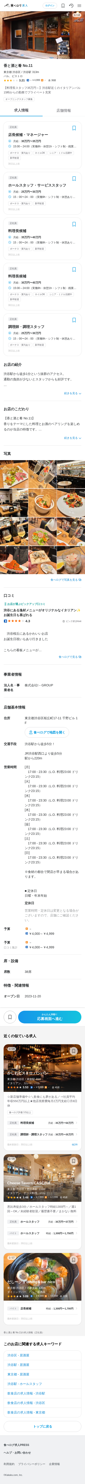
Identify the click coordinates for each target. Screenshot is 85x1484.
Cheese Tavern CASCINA (42, 1201)
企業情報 (54, 1464)
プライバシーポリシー (31, 1464)
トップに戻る (42, 1426)
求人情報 (21, 110)
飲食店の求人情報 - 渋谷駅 (26, 1393)
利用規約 (9, 1464)
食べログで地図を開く (49, 732)
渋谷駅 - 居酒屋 (18, 1365)
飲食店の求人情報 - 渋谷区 (26, 1403)
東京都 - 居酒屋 (18, 1374)
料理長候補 (17, 231)
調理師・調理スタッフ (26, 327)
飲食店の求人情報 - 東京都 (26, 1412)
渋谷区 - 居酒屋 (18, 1355)
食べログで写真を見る (64, 579)
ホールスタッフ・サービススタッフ (37, 185)
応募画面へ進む (50, 1017)
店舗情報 (63, 110)
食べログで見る (68, 656)
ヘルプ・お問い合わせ (17, 1452)
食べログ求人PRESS (16, 1445)
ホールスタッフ (29, 1221)
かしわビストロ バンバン (42, 1097)
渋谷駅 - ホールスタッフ (24, 1384)
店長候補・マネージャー (28, 135)
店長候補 (25, 1308)
